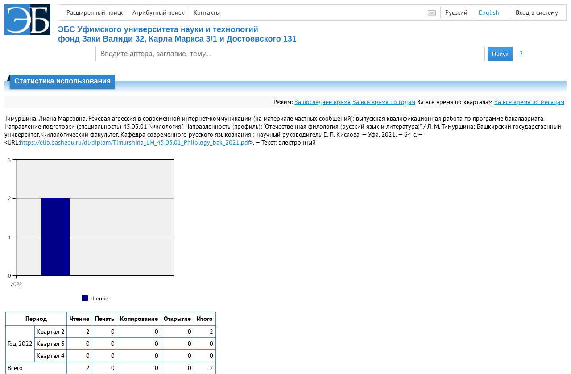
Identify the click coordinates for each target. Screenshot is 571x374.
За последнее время (322, 102)
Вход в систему (537, 12)
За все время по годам (383, 102)
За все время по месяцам (529, 102)
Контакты (207, 12)
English (489, 12)
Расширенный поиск (94, 12)
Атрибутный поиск (158, 12)
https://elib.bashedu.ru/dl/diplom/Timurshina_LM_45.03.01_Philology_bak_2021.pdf (135, 142)
